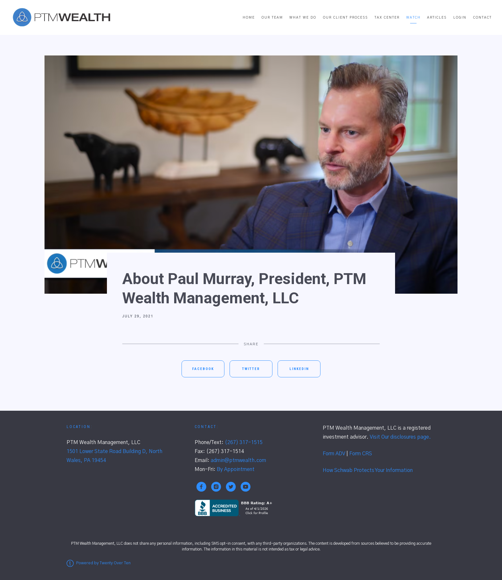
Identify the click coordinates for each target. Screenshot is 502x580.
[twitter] (231, 487)
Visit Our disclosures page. (400, 437)
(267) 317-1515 (244, 442)
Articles (437, 17)
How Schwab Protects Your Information (368, 470)
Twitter (251, 369)
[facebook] (201, 487)
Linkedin (299, 369)
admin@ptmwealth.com (238, 460)
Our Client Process (345, 17)
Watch (413, 17)
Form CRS (360, 453)
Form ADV (334, 453)
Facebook (203, 369)
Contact (482, 17)
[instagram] (216, 487)
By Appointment (236, 469)
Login (459, 17)
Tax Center (387, 17)
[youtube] (245, 487)
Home (249, 17)
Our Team (272, 17)
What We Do (302, 17)
